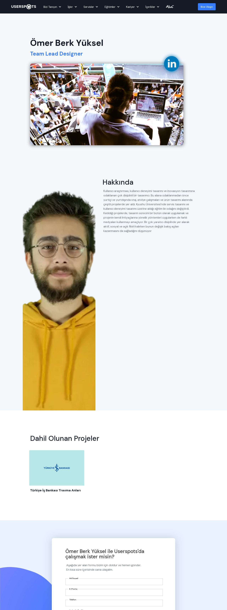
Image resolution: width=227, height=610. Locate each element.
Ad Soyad (73, 578)
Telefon (72, 599)
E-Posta (73, 589)
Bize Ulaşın (207, 6)
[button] (52, 6)
